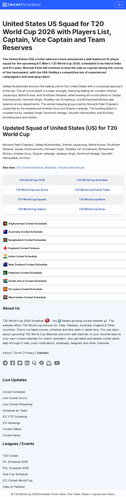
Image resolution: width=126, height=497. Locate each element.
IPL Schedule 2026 (15, 469)
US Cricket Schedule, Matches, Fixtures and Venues (51, 168)
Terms (17, 360)
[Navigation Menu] (119, 5)
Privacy (29, 360)
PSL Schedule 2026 (16, 475)
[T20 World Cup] (22, 4)
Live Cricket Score (15, 405)
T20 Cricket (10, 463)
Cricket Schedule (14, 399)
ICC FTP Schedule (15, 424)
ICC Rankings (11, 430)
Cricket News (11, 442)
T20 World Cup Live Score (31, 190)
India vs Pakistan (14, 494)
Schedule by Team (15, 417)
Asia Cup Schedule (15, 481)
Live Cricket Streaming (17, 411)
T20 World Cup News (92, 200)
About (7, 360)
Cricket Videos (12, 436)
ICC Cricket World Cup (18, 488)
